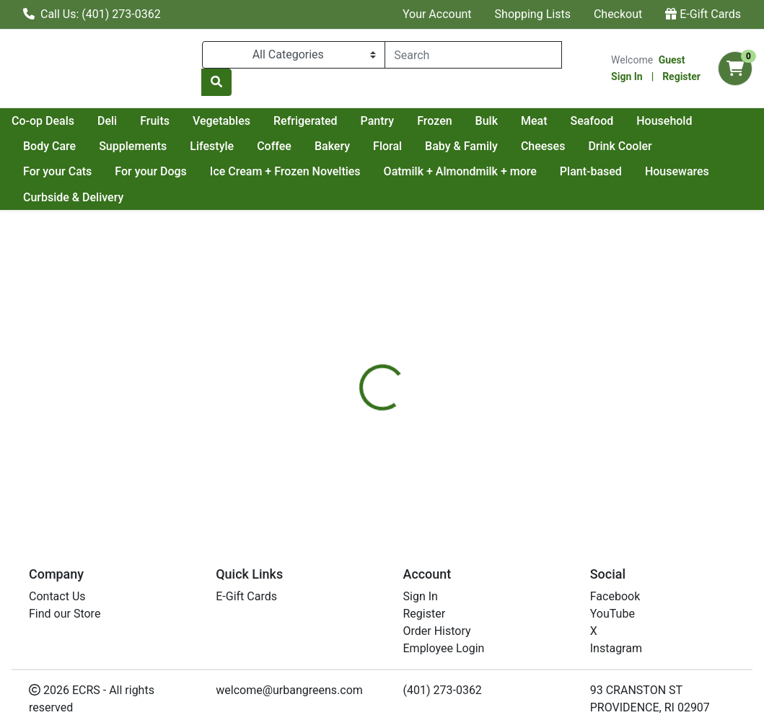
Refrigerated (434, 121)
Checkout (618, 14)
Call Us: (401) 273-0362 (92, 14)
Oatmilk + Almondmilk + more (546, 171)
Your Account (437, 14)
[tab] (357, 366)
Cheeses (688, 146)
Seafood (44, 146)
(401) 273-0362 (442, 690)
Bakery (477, 146)
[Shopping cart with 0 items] (735, 68)
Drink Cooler (55, 171)
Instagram (616, 648)
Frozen (562, 121)
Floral (532, 146)
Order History (437, 631)
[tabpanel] (541, 450)
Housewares (55, 197)
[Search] (473, 55)
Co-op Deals (171, 121)
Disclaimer (422, 366)
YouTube (612, 613)
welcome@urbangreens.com (289, 690)
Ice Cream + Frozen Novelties (372, 171)
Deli (235, 121)
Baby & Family (606, 146)
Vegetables (350, 121)
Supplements (278, 146)
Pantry (506, 121)
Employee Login (444, 648)
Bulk (615, 121)
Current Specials (65, 121)
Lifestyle (357, 146)
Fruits (283, 121)
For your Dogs (238, 171)
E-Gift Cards (703, 14)
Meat (662, 121)
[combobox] (473, 55)
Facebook (615, 596)
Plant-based (677, 171)
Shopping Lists (533, 14)
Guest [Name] (672, 60)
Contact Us (57, 596)
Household (117, 146)
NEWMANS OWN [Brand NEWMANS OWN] (503, 453)
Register (681, 76)
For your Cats (144, 171)
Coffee (419, 146)
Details (357, 366)
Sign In (627, 76)
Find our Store (64, 613)
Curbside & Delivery (160, 197)
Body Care (194, 146)
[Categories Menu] (293, 55)
